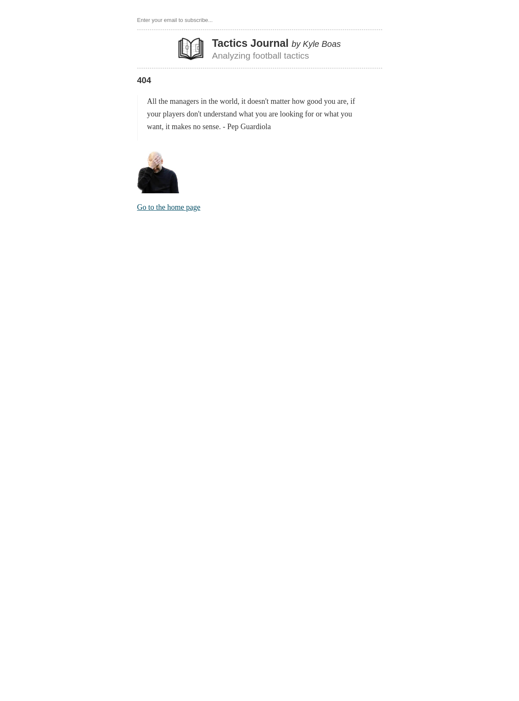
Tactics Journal (250, 43)
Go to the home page (169, 207)
